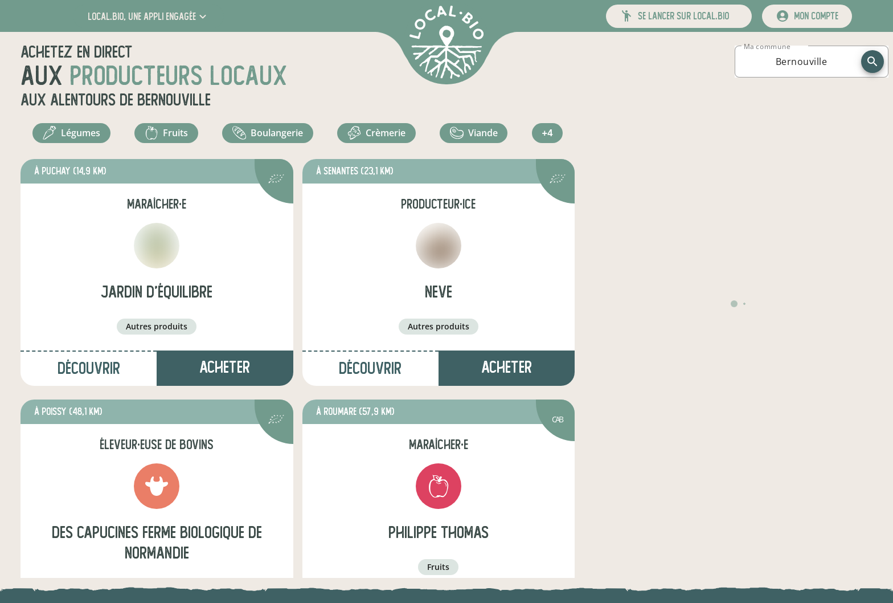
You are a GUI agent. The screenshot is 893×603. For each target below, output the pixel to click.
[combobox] (801, 61)
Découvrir (89, 373)
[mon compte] (807, 16)
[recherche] (872, 61)
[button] (148, 16)
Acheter (224, 372)
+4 (549, 135)
